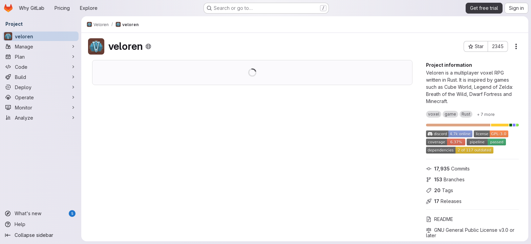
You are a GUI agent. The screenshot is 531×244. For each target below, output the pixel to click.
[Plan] (41, 56)
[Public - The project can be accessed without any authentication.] (148, 46)
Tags (439, 190)
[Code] (41, 67)
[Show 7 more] (486, 114)
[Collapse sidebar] (41, 235)
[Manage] (41, 46)
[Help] (41, 224)
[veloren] (41, 36)
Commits (448, 168)
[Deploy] (41, 87)
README (439, 219)
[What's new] (41, 213)
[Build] (41, 77)
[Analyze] (41, 117)
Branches (445, 179)
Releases (444, 201)
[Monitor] (41, 107)
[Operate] (41, 97)
